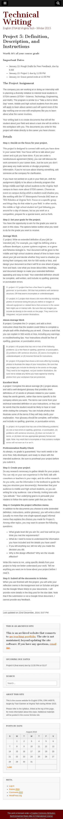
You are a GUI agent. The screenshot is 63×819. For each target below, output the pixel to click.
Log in (11, 786)
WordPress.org (15, 796)
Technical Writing (21, 18)
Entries (14, 789)
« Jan (9, 767)
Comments (16, 792)
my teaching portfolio (22, 636)
